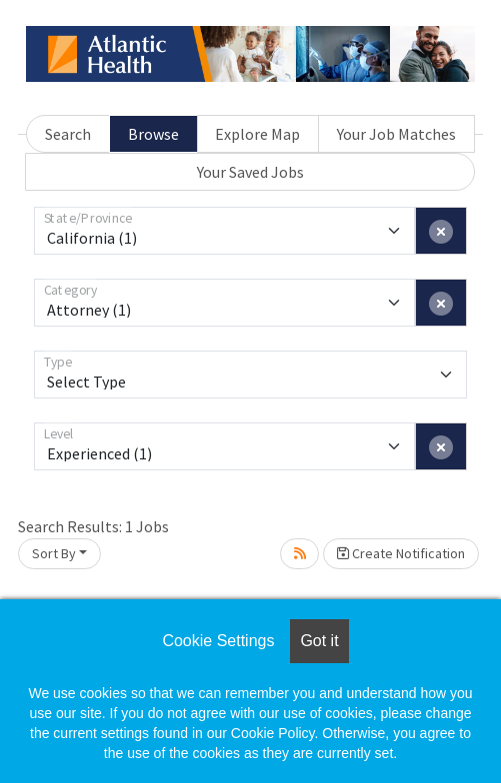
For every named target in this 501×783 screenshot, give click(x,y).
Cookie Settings (218, 640)
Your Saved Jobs (250, 172)
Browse (153, 134)
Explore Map (257, 134)
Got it (319, 640)
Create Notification (401, 553)
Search (68, 134)
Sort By (54, 553)
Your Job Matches (396, 134)
